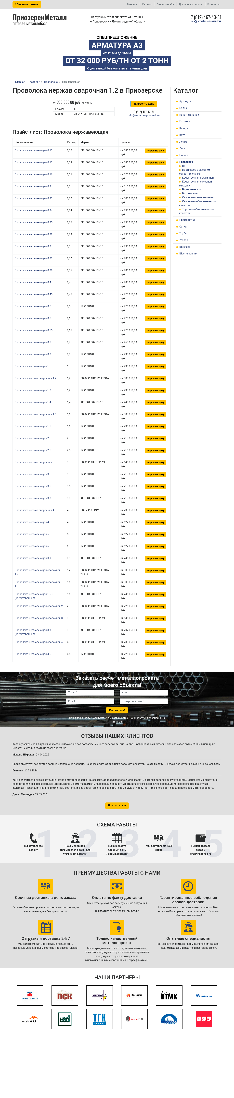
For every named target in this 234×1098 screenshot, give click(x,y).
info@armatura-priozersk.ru (206, 21)
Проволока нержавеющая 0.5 (33, 306)
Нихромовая (190, 193)
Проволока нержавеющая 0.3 (33, 246)
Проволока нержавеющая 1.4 (33, 402)
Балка (183, 108)
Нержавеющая (191, 189)
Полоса (183, 155)
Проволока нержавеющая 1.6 (33, 426)
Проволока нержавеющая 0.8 (33, 354)
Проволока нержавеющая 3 (32, 474)
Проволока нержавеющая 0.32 (33, 258)
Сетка (183, 226)
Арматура (185, 101)
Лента (183, 141)
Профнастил (187, 219)
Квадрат (184, 128)
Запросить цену (143, 103)
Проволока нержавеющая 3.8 (33, 498)
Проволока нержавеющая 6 (32, 546)
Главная (132, 4)
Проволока (186, 161)
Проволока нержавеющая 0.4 (33, 282)
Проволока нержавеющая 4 (32, 522)
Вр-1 (184, 165)
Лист (182, 148)
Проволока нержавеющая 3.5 (33, 486)
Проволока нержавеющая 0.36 (33, 270)
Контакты (213, 4)
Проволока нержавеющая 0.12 (33, 150)
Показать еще (117, 805)
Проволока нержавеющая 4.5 (33, 654)
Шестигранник (188, 253)
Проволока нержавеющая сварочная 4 (39, 642)
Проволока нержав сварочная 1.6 (35, 414)
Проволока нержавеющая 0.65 (33, 330)
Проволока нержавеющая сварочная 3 (39, 618)
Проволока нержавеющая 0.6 (33, 318)
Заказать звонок (26, 4)
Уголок (183, 240)
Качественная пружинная (198, 177)
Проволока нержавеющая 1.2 (33, 390)
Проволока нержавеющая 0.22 (33, 198)
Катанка (184, 121)
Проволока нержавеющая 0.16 (33, 174)
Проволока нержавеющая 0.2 (33, 186)
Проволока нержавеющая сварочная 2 (39, 606)
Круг (182, 135)
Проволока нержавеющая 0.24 (33, 210)
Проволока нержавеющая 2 (32, 438)
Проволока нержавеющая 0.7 (33, 342)
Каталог (147, 4)
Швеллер (184, 246)
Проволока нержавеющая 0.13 (33, 162)
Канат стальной (189, 114)
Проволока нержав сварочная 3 (34, 462)
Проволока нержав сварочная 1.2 (35, 378)
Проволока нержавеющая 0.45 (33, 294)
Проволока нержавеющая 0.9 (33, 558)
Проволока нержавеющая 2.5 (33, 450)
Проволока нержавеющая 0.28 (33, 234)
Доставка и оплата (190, 4)
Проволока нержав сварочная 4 (34, 510)
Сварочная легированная (198, 197)
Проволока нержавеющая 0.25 (33, 222)
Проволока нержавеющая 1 (32, 366)
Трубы (183, 233)
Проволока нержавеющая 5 (32, 534)
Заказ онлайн (165, 4)
